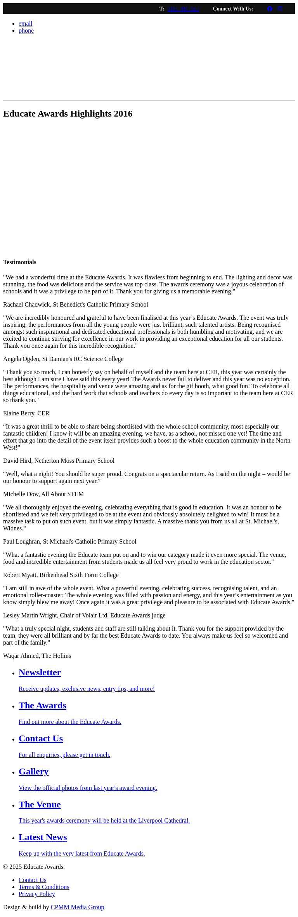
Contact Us (33, 880)
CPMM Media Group (77, 907)
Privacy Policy (37, 894)
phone (26, 30)
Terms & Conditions (44, 887)
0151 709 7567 (183, 9)
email (26, 23)
